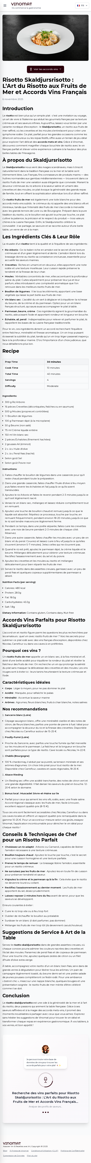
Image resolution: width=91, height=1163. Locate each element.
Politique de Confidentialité (72, 1150)
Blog (5, 1150)
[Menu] (5, 5)
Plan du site (32, 1155)
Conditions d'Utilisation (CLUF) (44, 1150)
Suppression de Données (13, 1155)
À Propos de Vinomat (19, 1150)
